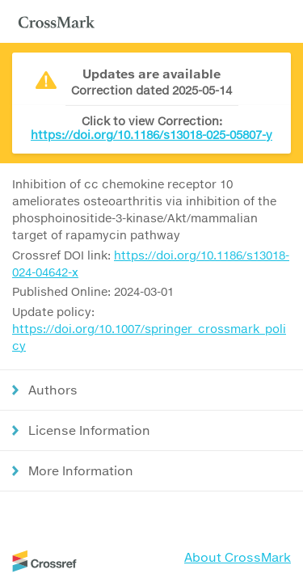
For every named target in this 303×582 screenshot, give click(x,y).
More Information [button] (80, 470)
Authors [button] (53, 389)
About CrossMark (237, 557)
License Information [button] (89, 430)
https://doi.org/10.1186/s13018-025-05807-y (151, 134)
